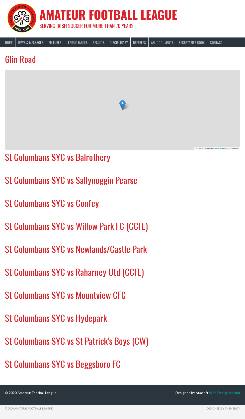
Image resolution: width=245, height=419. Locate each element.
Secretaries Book (192, 42)
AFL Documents (162, 42)
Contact (216, 42)
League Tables (77, 42)
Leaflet (200, 148)
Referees (139, 42)
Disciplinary (119, 42)
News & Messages (30, 42)
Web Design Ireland (224, 393)
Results (98, 42)
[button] (122, 105)
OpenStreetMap (222, 148)
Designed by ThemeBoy (223, 408)
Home (9, 42)
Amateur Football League (108, 14)
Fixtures (55, 42)
